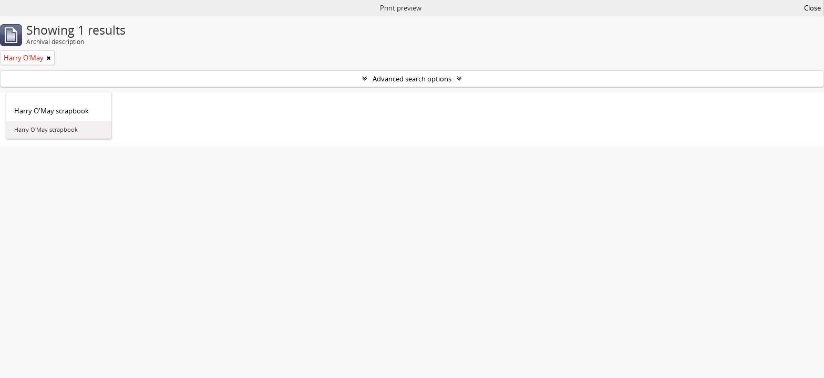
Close (812, 8)
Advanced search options (412, 78)
